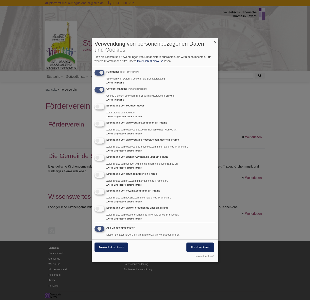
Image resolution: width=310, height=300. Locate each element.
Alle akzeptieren (200, 247)
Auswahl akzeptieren (111, 247)
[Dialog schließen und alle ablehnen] (215, 40)
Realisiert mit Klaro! (204, 256)
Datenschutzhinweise (150, 61)
